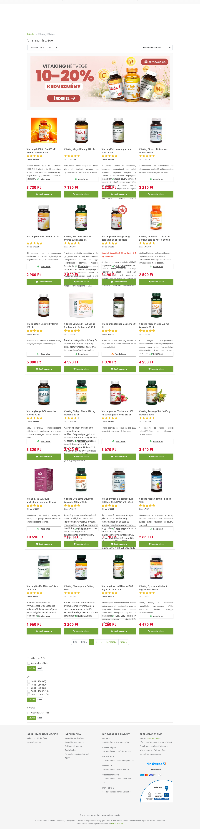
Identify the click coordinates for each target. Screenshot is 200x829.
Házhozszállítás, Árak (37, 738)
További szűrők (36, 658)
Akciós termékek (39, 663)
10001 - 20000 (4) (40, 694)
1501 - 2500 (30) (39, 684)
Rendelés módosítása (74, 738)
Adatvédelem (71, 750)
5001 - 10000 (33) (40, 691)
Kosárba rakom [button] (44, 194)
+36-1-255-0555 (154, 738)
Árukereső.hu (156, 770)
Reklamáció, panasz (74, 746)
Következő (111, 642)
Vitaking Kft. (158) (40, 712)
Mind (40, 668)
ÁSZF (67, 758)
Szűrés (32, 668)
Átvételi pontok (34, 742)
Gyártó (31, 707)
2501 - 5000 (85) (39, 688)
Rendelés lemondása (74, 742)
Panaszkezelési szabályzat (77, 754)
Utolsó (123, 642)
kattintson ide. (117, 823)
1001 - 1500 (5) (38, 681)
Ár (28, 676)
